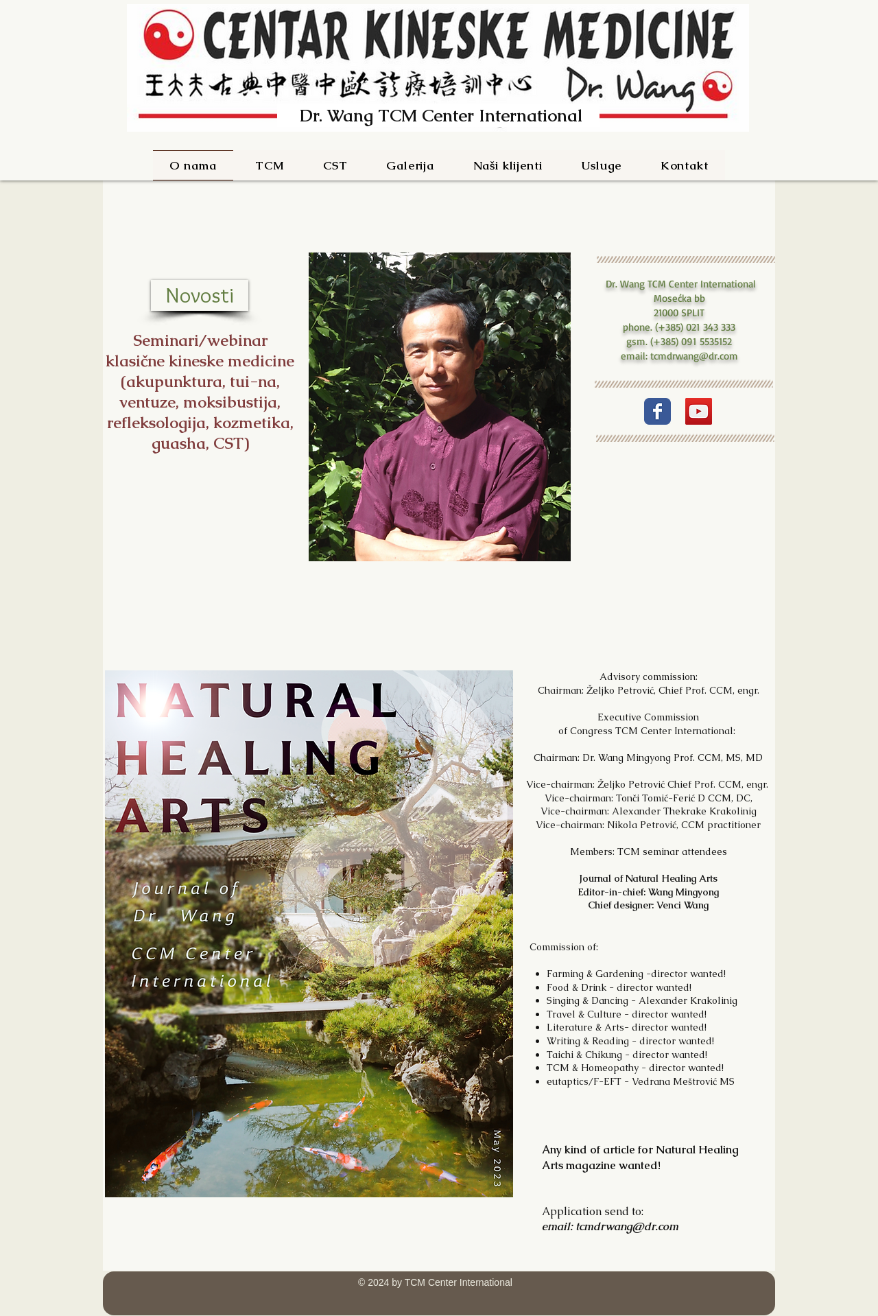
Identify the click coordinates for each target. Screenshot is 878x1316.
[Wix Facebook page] (657, 411)
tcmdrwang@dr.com (694, 355)
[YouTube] (698, 411)
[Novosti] (199, 295)
